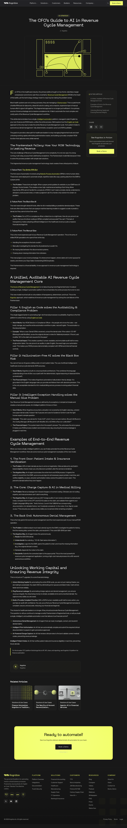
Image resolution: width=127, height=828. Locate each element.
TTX (71, 779)
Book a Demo (116, 3)
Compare (92, 782)
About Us (111, 779)
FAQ (90, 799)
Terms (116, 819)
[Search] (108, 3)
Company (89, 3)
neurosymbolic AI (17, 784)
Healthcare (54, 786)
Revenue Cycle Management (58, 95)
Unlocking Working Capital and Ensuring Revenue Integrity (100, 111)
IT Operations (55, 795)
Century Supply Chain (77, 792)
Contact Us (111, 786)
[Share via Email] (101, 127)
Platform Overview (38, 779)
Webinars (92, 792)
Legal (121, 819)
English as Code (72, 122)
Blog (90, 779)
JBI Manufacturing (76, 786)
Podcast (91, 789)
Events (91, 805)
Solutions (44, 3)
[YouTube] (11, 801)
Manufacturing (55, 789)
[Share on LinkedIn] (91, 127)
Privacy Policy (107, 819)
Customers (56, 3)
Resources (77, 3)
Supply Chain (55, 792)
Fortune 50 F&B (75, 789)
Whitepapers (93, 795)
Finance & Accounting (58, 779)
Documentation (37, 786)
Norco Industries (75, 782)
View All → (73, 795)
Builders (67, 3)
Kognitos (13, 298)
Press (90, 802)
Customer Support (57, 782)
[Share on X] (96, 127)
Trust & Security (37, 789)
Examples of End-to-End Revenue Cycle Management (101, 105)
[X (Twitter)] (6, 801)
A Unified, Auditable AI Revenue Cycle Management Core (102, 100)
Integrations (36, 782)
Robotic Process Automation (50, 174)
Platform (33, 3)
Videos (91, 786)
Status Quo (92, 808)
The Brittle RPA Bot (30, 170)
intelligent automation (44, 119)
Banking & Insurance (57, 799)
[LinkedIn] (16, 801)
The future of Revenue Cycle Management (25, 287)
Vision (110, 782)
